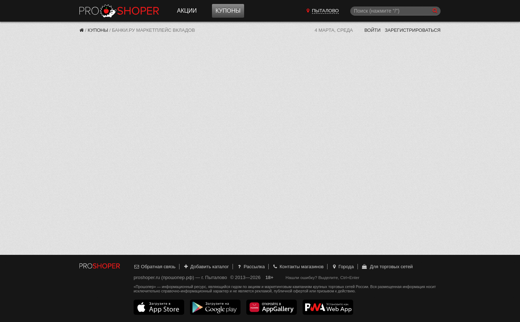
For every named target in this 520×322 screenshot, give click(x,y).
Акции (187, 11)
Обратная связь (155, 266)
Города (342, 266)
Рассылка (250, 266)
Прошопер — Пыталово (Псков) (119, 11)
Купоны (228, 11)
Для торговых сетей (387, 266)
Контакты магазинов (298, 266)
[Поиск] (395, 11)
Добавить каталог (206, 266)
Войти (372, 30)
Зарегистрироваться (413, 30)
